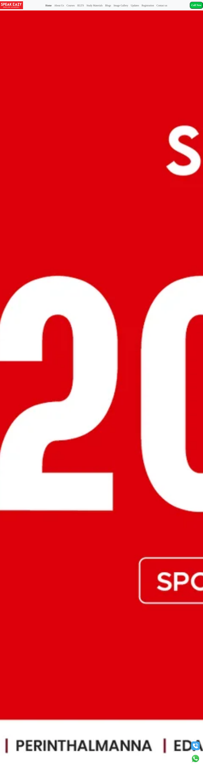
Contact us (162, 5)
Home (49, 5)
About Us (59, 5)
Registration (148, 5)
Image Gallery (121, 5)
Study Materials (94, 5)
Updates (135, 5)
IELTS (80, 5)
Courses (70, 5)
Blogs (108, 5)
